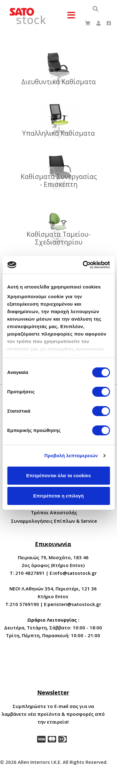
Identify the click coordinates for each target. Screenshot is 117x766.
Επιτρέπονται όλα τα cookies (58, 475)
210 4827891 (30, 573)
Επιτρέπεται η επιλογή (58, 495)
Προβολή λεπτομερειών (71, 455)
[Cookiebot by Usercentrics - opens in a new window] (83, 265)
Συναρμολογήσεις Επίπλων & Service (54, 521)
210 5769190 (24, 604)
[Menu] (71, 15)
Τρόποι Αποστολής (54, 512)
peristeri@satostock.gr (74, 604)
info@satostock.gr (75, 573)
